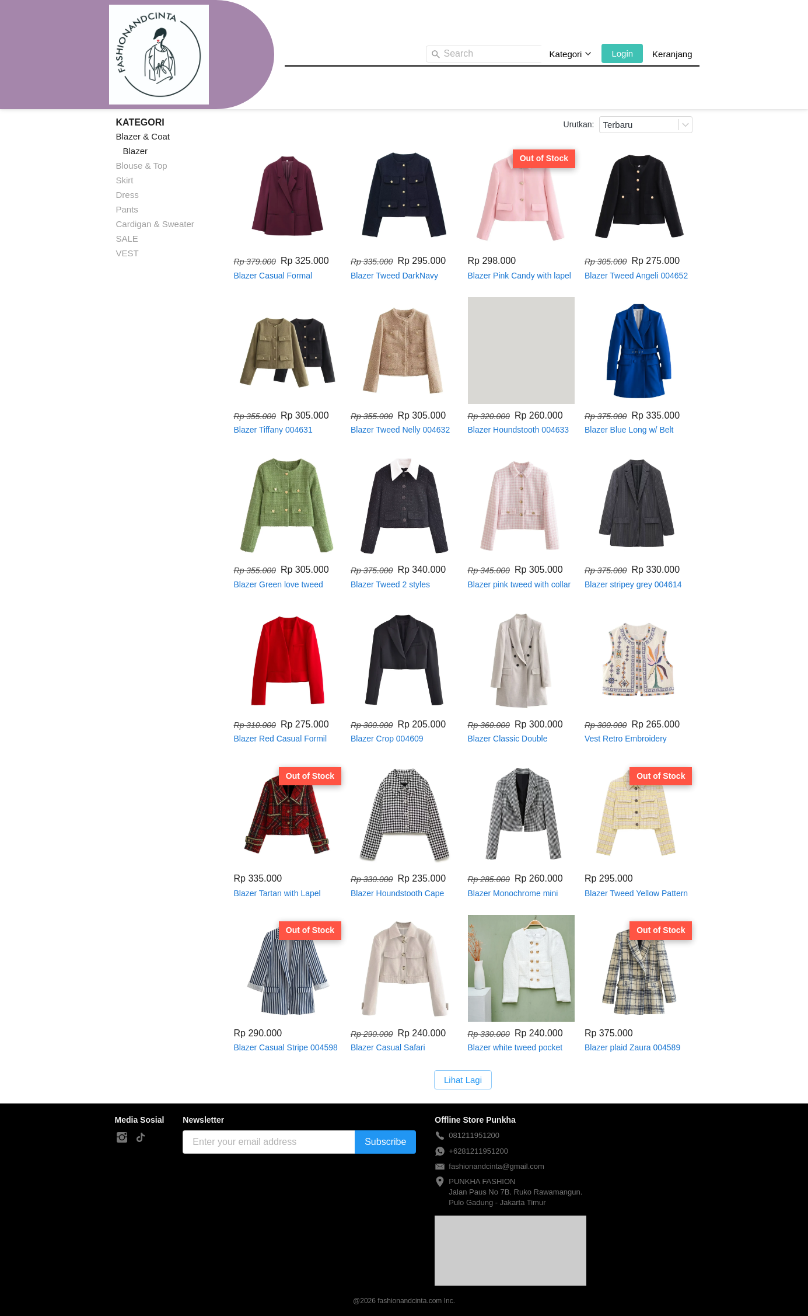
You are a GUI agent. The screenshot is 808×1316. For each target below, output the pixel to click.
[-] (122, 1138)
